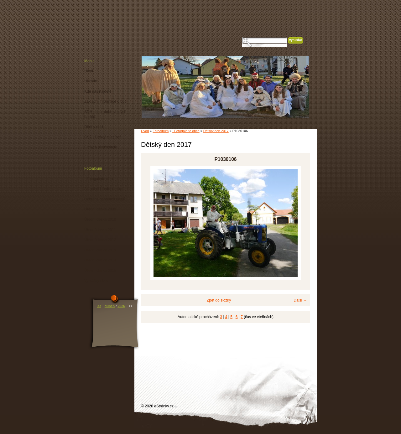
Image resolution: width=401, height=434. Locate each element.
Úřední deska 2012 (100, 240)
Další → (300, 300)
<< (99, 306)
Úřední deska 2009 (100, 209)
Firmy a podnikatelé (100, 147)
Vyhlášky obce (96, 280)
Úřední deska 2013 (100, 250)
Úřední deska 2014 (100, 260)
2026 (121, 306)
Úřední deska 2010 (100, 219)
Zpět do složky (219, 300)
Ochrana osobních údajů (104, 199)
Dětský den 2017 (216, 131)
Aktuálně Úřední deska (103, 189)
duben (110, 306)
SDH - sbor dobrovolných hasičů (105, 114)
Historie (90, 81)
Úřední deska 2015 (100, 270)
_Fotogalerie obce (185, 131)
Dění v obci (93, 127)
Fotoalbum (161, 131)
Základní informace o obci (105, 101)
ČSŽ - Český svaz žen (103, 137)
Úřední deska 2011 (100, 230)
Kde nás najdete (98, 91)
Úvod (145, 131)
